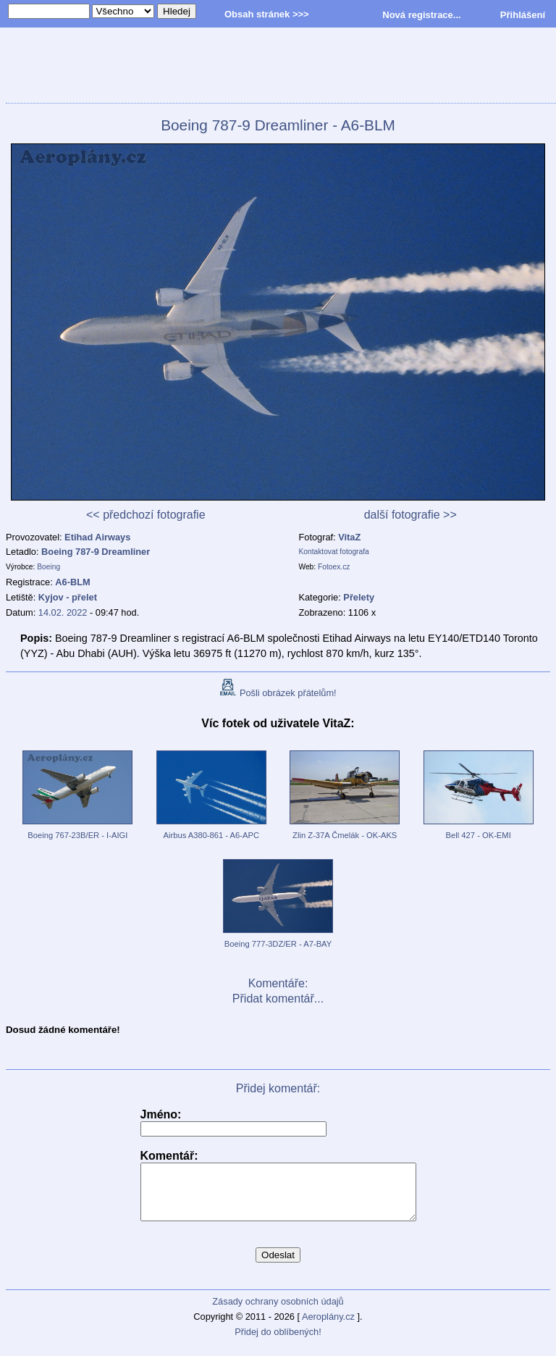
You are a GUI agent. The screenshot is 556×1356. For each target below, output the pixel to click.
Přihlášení (522, 14)
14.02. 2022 (63, 612)
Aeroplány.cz (328, 1327)
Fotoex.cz (334, 567)
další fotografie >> (410, 514)
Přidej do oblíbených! (278, 1342)
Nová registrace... (421, 14)
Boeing (48, 567)
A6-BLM (72, 582)
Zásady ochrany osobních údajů (277, 1312)
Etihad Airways (97, 537)
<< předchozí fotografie (146, 514)
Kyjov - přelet (67, 597)
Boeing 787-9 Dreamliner (95, 551)
